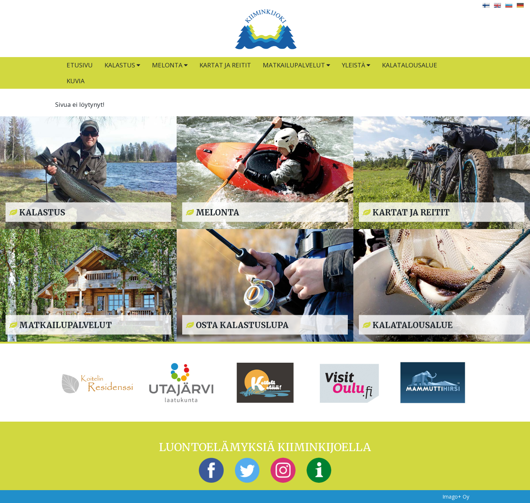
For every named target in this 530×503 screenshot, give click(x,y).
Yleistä (356, 65)
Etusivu (80, 65)
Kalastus (122, 65)
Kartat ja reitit (225, 65)
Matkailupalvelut (296, 65)
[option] (97, 383)
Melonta (170, 65)
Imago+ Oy (455, 496)
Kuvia (76, 81)
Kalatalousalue (409, 65)
